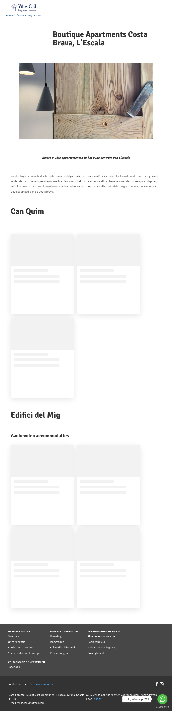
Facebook (14, 667)
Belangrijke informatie (63, 647)
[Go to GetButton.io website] (162, 707)
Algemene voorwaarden (102, 636)
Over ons (13, 636)
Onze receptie (16, 642)
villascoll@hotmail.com (30, 703)
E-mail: (12, 703)
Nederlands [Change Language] (18, 684)
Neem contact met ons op (23, 653)
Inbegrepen (57, 642)
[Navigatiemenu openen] (164, 10)
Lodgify (97, 699)
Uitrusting (56, 636)
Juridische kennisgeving (102, 647)
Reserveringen (59, 653)
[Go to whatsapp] (162, 699)
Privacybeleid (96, 653)
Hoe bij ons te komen (20, 647)
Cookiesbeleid (96, 642)
